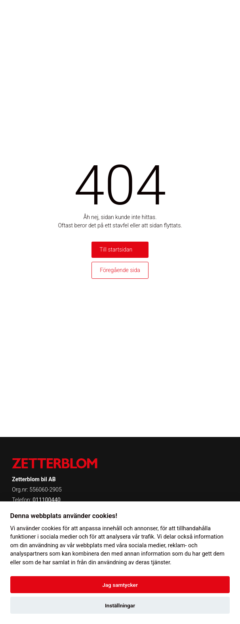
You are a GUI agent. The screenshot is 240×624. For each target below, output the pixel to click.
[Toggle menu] (221, 13)
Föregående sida (120, 270)
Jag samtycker (120, 585)
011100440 (46, 500)
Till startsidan (115, 249)
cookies (51, 528)
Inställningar (120, 605)
